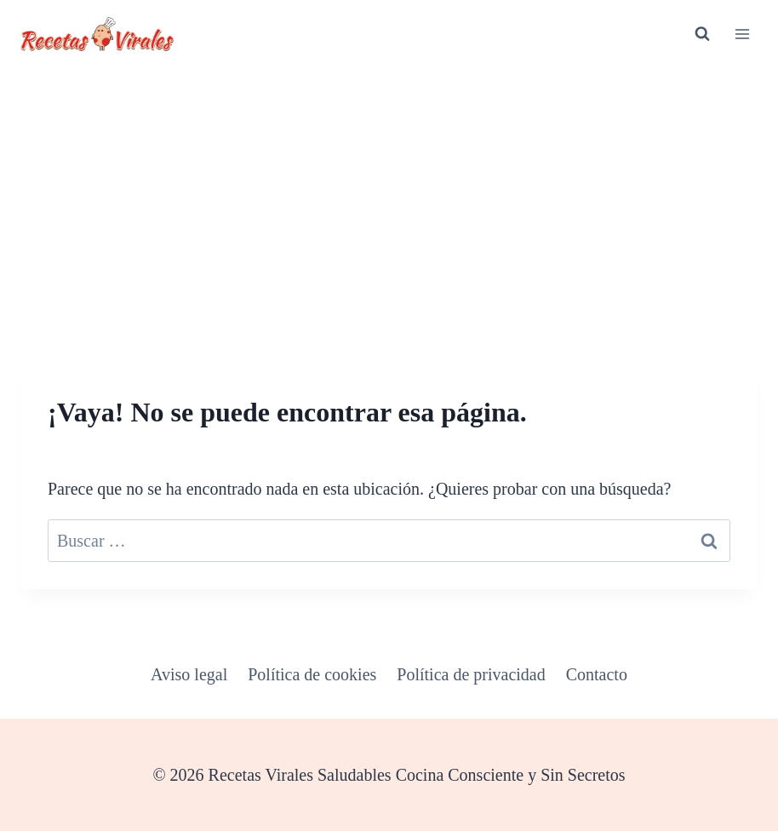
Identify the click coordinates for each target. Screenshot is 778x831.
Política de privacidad (471, 674)
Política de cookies (312, 674)
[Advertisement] (389, 196)
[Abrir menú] (742, 33)
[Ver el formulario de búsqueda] (702, 34)
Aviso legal (189, 674)
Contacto (596, 674)
